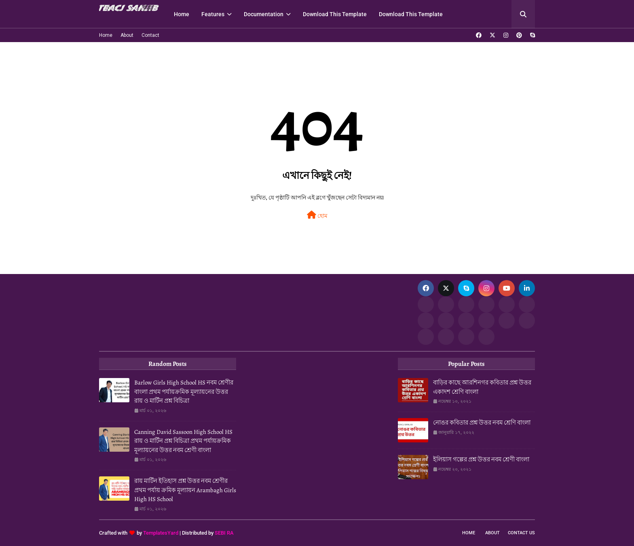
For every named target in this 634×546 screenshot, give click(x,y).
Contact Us (521, 532)
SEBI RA (224, 533)
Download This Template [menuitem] (335, 14)
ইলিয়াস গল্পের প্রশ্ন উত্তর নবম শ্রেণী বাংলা (481, 459)
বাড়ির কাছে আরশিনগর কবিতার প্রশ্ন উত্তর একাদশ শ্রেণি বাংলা (482, 387)
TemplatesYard (160, 533)
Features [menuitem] (212, 14)
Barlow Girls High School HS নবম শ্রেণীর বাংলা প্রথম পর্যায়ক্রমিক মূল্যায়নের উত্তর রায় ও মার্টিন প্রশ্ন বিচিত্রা (183, 391)
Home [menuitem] (181, 14)
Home (105, 35)
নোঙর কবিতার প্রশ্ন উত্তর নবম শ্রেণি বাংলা (481, 423)
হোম (317, 215)
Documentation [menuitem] (263, 14)
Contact (150, 35)
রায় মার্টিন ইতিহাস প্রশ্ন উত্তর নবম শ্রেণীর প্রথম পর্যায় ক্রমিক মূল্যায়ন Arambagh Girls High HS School (185, 490)
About (126, 35)
